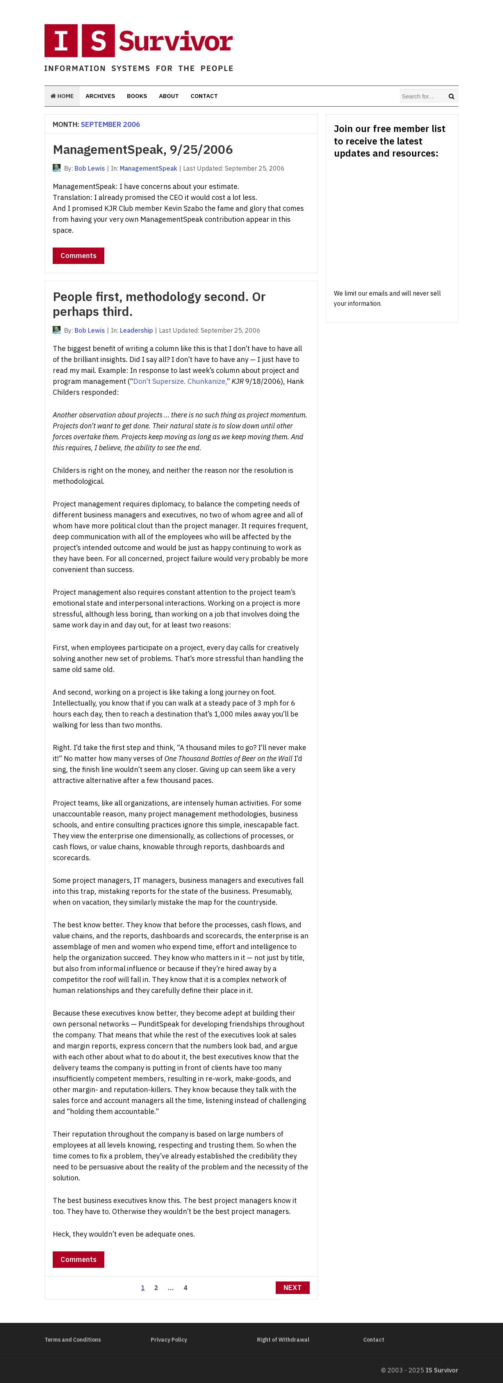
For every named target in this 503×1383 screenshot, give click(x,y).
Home (62, 96)
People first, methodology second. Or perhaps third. (159, 303)
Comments (78, 255)
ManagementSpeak (148, 168)
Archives (100, 96)
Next (293, 1287)
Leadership (136, 330)
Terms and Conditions (73, 1339)
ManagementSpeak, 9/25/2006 (143, 149)
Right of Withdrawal (283, 1339)
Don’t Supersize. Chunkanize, (180, 381)
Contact (204, 96)
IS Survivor (442, 1370)
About (169, 96)
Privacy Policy (169, 1339)
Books (137, 96)
